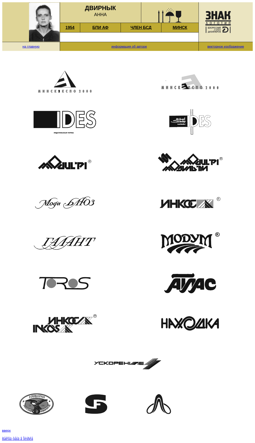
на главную (31, 46)
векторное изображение (225, 46)
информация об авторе (129, 46)
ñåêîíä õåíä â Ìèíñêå (17, 438)
